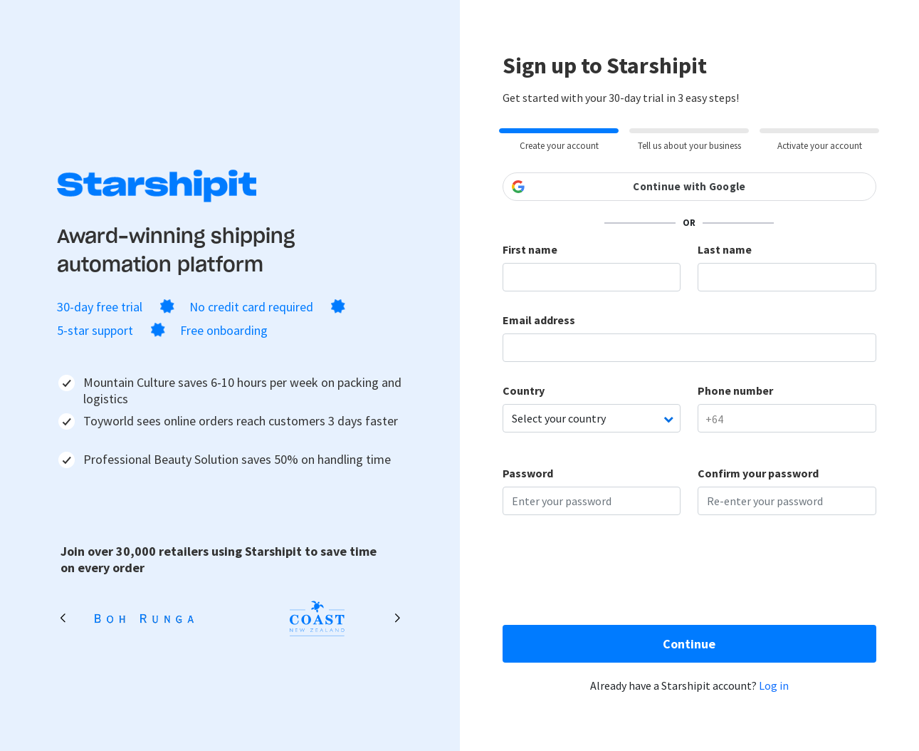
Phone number (735, 390)
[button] (397, 618)
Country (524, 390)
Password (528, 473)
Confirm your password (758, 473)
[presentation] (611, 573)
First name (530, 249)
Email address (539, 320)
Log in (774, 685)
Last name (725, 249)
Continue (689, 644)
